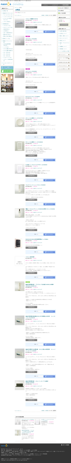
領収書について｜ (13, 452)
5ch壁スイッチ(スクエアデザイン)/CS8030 (36, 164)
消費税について (63, 46)
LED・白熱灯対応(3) (7, 32)
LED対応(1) (6, 30)
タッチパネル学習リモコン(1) (7, 19)
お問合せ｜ (21, 450)
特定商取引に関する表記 (63, 62)
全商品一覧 (5, 10)
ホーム (16, 7)
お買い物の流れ (63, 31)
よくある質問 (27, 450)
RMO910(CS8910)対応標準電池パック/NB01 (37, 239)
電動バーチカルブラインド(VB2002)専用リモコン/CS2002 (40, 209)
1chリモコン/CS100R (31, 38)
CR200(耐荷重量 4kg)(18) (7, 44)
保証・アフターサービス (64, 43)
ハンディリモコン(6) (7, 16)
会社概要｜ (32, 453)
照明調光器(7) (6, 23)
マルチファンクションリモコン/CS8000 (35, 185)
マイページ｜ (16, 450)
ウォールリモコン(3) (7, 14)
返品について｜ (50, 451)
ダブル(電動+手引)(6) (8, 48)
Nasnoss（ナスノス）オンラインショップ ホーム (12, 448)
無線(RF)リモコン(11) (8, 13)
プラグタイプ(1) (7, 25)
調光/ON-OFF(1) (7, 34)
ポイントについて (64, 38)
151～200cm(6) (6, 52)
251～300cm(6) (6, 55)
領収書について (63, 48)
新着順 (46, 15)
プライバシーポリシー (63, 65)
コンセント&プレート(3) (7, 64)
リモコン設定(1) (7, 21)
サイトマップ (38, 455)
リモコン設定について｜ (6, 453)
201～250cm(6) (6, 54)
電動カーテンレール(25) (7, 41)
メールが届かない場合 (64, 51)
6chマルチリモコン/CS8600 (33, 96)
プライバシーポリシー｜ (18, 455)
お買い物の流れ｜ (15, 451)
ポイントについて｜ (42, 451)
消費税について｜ (5, 452)
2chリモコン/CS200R (31, 71)
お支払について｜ (23, 451)
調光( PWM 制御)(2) (7, 36)
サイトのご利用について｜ (29, 455)
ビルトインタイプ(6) (7, 27)
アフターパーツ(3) (7, 57)
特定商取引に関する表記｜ (7, 455)
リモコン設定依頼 (30, 256)
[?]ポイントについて (37, 22)
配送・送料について (64, 35)
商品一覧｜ (3, 450)
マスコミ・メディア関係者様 (64, 58)
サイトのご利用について (63, 68)
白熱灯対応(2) (6, 29)
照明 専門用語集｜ (16, 453)
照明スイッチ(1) (6, 38)
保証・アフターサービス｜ (59, 451)
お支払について (63, 33)
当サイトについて (62, 54)
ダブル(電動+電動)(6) (8, 50)
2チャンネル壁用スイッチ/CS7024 (34, 118)
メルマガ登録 (34, 450)
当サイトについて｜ (25, 453)
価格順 (43, 15)
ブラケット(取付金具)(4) (8, 60)
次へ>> (19, 15)
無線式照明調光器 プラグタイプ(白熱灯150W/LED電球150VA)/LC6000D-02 (28, 431)
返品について (63, 40)
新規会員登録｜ (9, 450)
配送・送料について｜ (32, 451)
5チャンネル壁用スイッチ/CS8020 (34, 142)
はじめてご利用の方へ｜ (6, 451)
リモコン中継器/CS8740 (32, 18)
